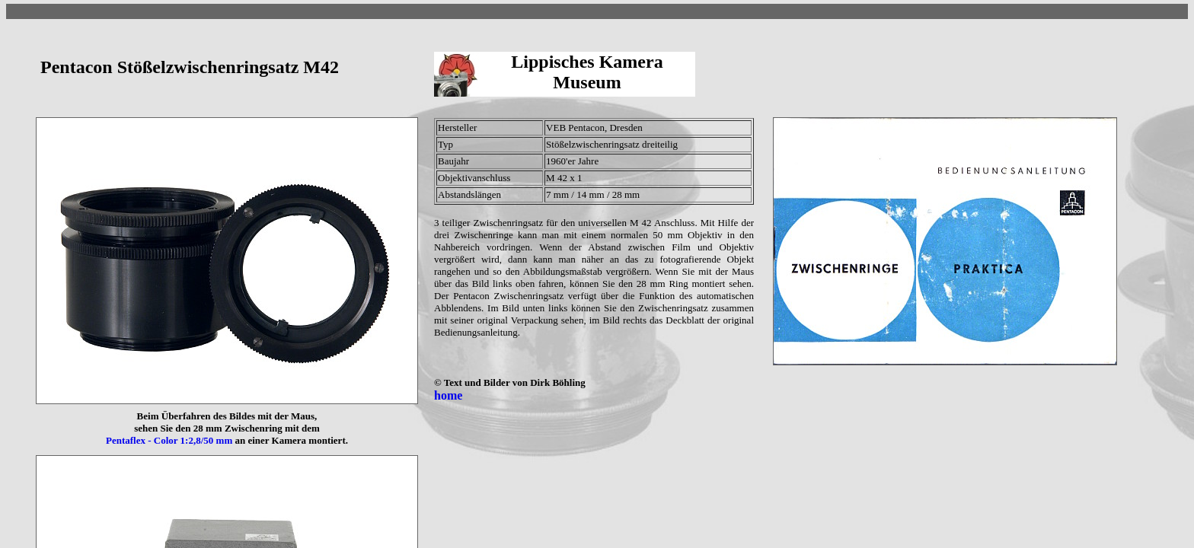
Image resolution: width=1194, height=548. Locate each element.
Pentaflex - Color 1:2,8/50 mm (169, 440)
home (448, 395)
